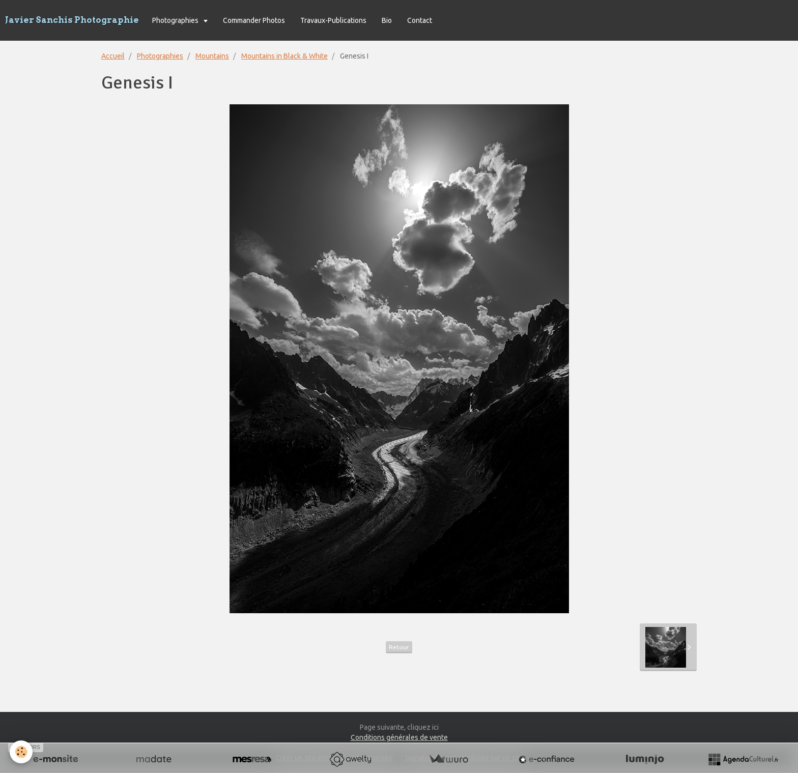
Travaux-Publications (333, 20)
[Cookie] (21, 751)
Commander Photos (254, 20)
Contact (419, 20)
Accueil (113, 56)
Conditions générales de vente (399, 737)
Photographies (176, 20)
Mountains (212, 56)
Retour (399, 647)
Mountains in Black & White (284, 56)
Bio (387, 20)
